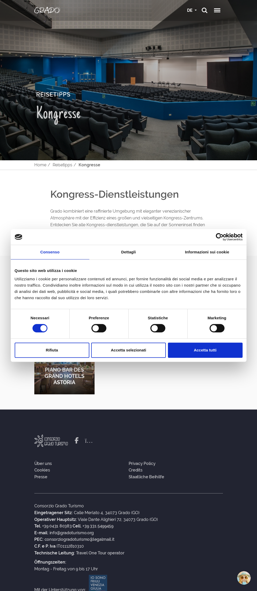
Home (40, 164)
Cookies (42, 470)
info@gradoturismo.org (72, 533)
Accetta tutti (205, 350)
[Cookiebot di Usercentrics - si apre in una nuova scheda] (220, 237)
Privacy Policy (142, 464)
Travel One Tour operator (100, 553)
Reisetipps (62, 164)
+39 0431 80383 (57, 526)
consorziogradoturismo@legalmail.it (79, 539)
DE (190, 10)
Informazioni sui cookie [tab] (207, 252)
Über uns (43, 464)
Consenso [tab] (49, 252)
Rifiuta (52, 350)
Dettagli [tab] (128, 252)
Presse (40, 477)
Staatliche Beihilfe (146, 477)
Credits (136, 470)
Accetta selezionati (128, 350)
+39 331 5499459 (98, 526)
